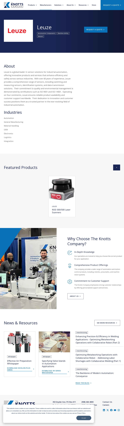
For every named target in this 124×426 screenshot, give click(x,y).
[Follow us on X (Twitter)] (107, 410)
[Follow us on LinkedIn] (103, 410)
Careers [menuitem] (106, 405)
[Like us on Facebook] (111, 410)
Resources (83, 5)
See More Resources (106, 323)
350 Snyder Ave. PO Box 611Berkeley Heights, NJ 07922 (64, 403)
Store (94, 5)
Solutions (58, 5)
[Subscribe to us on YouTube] (115, 410)
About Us (70, 5)
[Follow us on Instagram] (118, 410)
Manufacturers (45, 5)
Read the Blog (82, 383)
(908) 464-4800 (87, 402)
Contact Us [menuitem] (107, 402)
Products (31, 5)
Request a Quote (94, 30)
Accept (84, 418)
